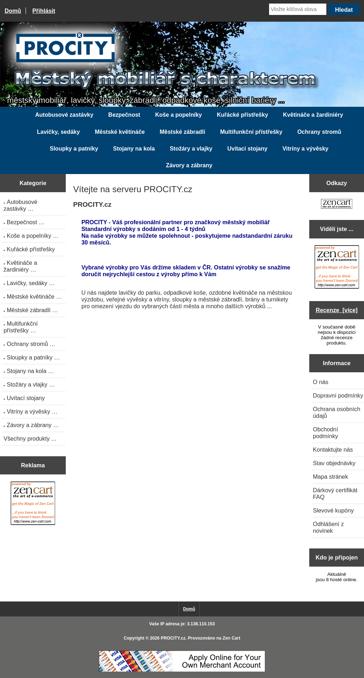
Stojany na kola (134, 149)
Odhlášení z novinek (328, 527)
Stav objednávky (334, 463)
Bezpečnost (124, 115)
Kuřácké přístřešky (242, 115)
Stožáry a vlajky (191, 149)
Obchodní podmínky (325, 432)
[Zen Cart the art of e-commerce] (33, 504)
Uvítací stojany (247, 149)
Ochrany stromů (319, 132)
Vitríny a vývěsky (305, 149)
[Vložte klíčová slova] (297, 9)
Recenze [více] (337, 310)
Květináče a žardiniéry (313, 115)
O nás (320, 382)
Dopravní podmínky (338, 395)
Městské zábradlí (182, 132)
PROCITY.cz (173, 638)
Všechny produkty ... (30, 438)
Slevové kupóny (333, 510)
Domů (13, 10)
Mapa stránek (330, 476)
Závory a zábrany (189, 165)
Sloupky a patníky (74, 149)
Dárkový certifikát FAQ (335, 493)
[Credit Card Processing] (182, 670)
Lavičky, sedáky (58, 132)
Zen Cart (231, 638)
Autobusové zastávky (64, 115)
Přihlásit (43, 10)
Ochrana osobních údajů (336, 412)
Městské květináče (120, 132)
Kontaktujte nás (333, 449)
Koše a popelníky (178, 115)
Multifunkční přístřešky (251, 132)
